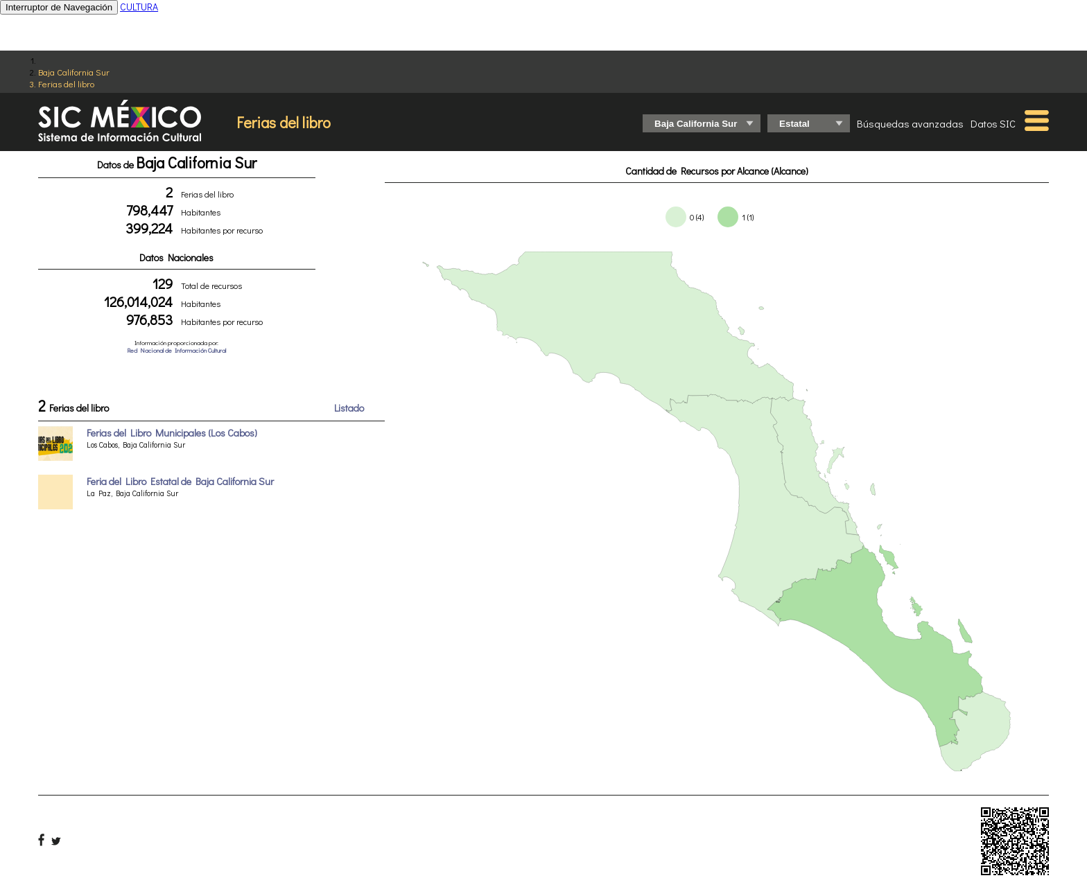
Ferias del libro (66, 83)
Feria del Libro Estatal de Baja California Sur (180, 481)
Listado (349, 407)
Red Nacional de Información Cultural (176, 350)
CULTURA (139, 6)
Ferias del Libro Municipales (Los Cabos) (172, 432)
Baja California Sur (74, 72)
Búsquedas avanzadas (910, 123)
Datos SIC (993, 123)
